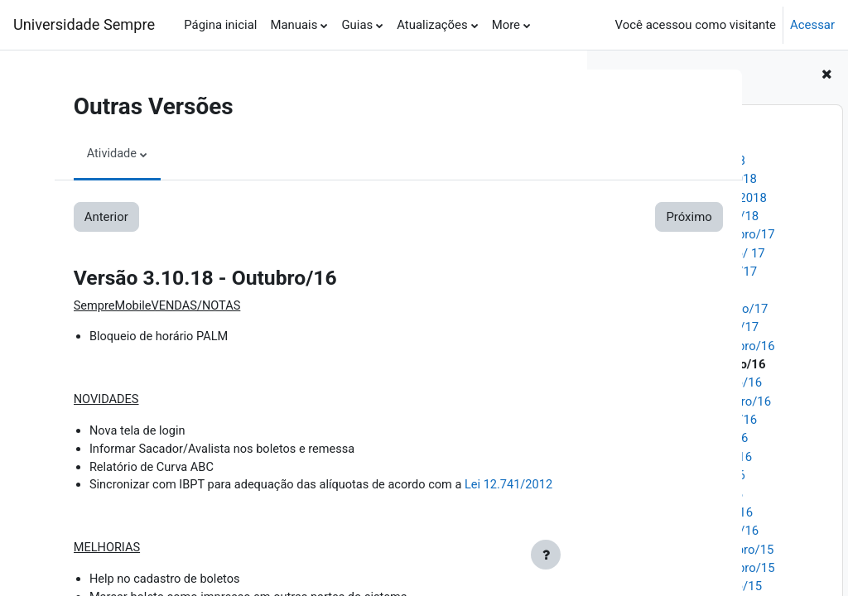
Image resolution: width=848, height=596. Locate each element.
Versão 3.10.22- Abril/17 (673, 289)
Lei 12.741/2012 (504, 488)
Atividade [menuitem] (97, 154)
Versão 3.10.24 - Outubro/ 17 (685, 253)
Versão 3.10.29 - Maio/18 (675, 160)
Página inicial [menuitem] (220, 24)
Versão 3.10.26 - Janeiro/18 (682, 216)
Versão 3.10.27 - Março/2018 (686, 197)
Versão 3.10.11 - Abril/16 (674, 494)
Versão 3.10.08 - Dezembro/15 (689, 549)
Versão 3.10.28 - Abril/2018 (681, 178)
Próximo (521, 216)
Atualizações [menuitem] (432, 24)
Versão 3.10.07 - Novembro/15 (690, 567)
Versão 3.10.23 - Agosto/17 (681, 271)
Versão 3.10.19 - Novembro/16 (690, 346)
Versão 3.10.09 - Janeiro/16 (682, 530)
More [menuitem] (506, 24)
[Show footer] (546, 555)
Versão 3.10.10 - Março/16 (679, 512)
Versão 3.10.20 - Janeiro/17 (682, 327)
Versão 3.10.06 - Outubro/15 (684, 586)
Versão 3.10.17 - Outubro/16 (684, 382)
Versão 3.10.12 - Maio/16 (675, 475)
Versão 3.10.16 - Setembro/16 (688, 401)
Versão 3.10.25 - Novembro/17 (690, 234)
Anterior (91, 216)
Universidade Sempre (84, 24)
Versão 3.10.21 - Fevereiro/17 (687, 308)
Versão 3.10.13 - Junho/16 (679, 456)
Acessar (812, 24)
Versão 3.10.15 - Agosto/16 (681, 419)
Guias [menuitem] (357, 24)
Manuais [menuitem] (293, 24)
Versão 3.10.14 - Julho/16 (677, 437)
